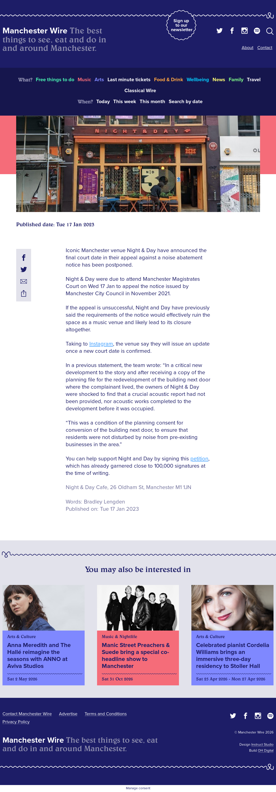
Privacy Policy (16, 721)
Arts (99, 80)
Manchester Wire (34, 31)
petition (199, 458)
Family (236, 80)
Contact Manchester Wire (27, 714)
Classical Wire (140, 91)
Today (103, 102)
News (219, 80)
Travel (254, 80)
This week (124, 102)
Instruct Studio (262, 744)
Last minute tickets (129, 80)
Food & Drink (168, 80)
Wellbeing (198, 80)
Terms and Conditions (106, 714)
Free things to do (55, 80)
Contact (264, 47)
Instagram (101, 344)
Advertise (68, 714)
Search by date (186, 102)
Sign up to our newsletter (181, 25)
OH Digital (266, 750)
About (247, 47)
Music (84, 80)
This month (152, 102)
